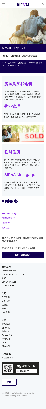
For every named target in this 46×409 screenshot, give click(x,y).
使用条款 (6, 328)
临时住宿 (6, 228)
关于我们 (6, 297)
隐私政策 (6, 331)
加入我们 (6, 312)
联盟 (4, 278)
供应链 (5, 305)
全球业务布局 (8, 358)
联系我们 (6, 324)
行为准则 (6, 339)
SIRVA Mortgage (19, 174)
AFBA (4, 343)
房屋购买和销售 (18, 83)
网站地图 (6, 346)
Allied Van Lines (9, 271)
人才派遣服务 (15, 56)
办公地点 (6, 301)
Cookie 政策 (7, 335)
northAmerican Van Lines (13, 274)
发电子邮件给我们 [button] (23, 255)
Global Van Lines (9, 286)
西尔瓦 (5, 56)
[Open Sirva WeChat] (20, 368)
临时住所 (12, 152)
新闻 (4, 308)
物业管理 (12, 106)
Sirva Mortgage (9, 282)
